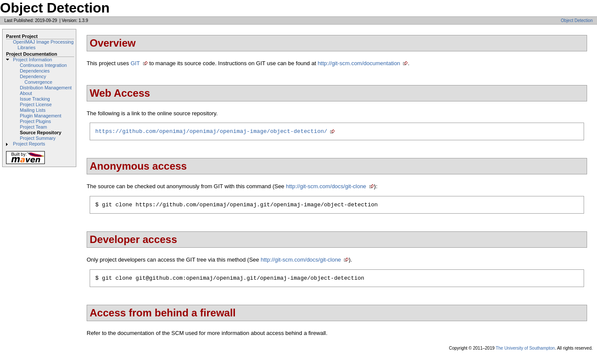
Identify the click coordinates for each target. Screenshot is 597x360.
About (26, 93)
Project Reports (29, 143)
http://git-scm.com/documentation (359, 63)
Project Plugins (35, 121)
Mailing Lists (33, 110)
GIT (135, 63)
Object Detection (577, 20)
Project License (36, 104)
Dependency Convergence (36, 79)
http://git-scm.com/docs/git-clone (326, 187)
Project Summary (38, 138)
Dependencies (35, 70)
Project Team (33, 126)
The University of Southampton (525, 352)
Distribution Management (46, 87)
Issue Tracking (35, 98)
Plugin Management (40, 115)
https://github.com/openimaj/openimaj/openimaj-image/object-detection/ (211, 132)
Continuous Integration (43, 65)
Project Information (32, 59)
